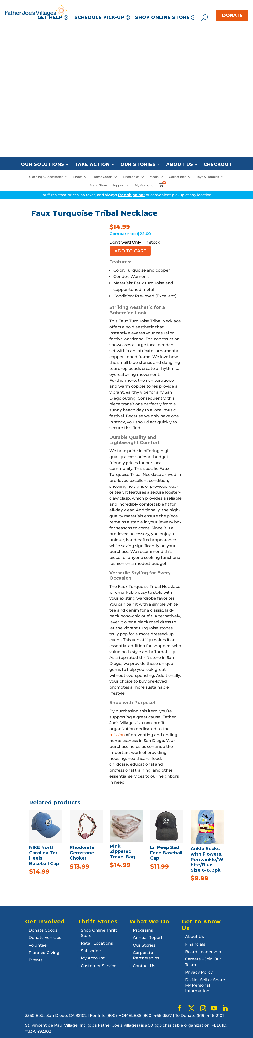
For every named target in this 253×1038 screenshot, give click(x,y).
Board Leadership (203, 951)
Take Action (92, 164)
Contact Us (144, 965)
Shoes (77, 177)
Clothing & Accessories (46, 177)
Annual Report (148, 937)
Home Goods (102, 177)
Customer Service (98, 965)
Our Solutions (42, 164)
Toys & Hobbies (207, 177)
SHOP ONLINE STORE (162, 17)
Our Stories (138, 164)
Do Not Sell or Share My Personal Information (205, 985)
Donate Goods (43, 930)
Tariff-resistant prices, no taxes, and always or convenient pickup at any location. (126, 195)
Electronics (131, 177)
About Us (179, 164)
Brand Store (98, 185)
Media (154, 177)
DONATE (232, 15)
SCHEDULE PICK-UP (99, 17)
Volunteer (38, 945)
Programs (143, 930)
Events (35, 960)
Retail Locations (97, 943)
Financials (195, 944)
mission (117, 734)
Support (118, 185)
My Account (144, 185)
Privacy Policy (199, 972)
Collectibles (177, 177)
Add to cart (130, 251)
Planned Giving (44, 952)
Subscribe (91, 950)
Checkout (218, 164)
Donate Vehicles (45, 937)
